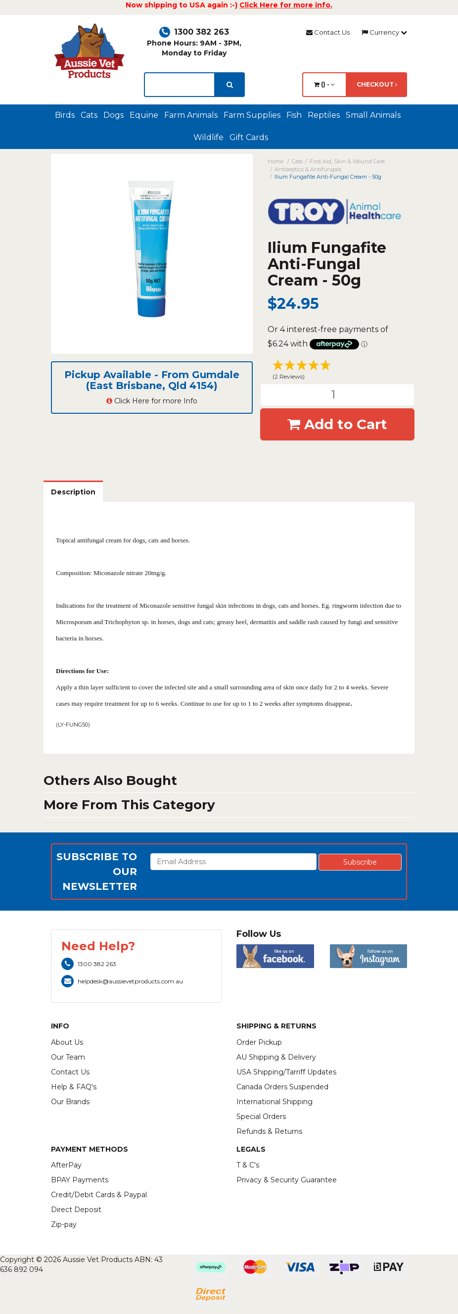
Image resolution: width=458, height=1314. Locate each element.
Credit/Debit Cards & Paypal (99, 1194)
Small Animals (373, 115)
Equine (144, 115)
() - (324, 84)
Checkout (377, 84)
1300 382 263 (194, 32)
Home (275, 161)
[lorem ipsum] (179, 84)
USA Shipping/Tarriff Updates (286, 1072)
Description (73, 491)
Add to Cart (337, 424)
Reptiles (324, 115)
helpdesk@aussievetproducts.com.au (122, 981)
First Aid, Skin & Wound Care (347, 161)
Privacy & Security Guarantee (286, 1179)
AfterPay (66, 1165)
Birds (65, 115)
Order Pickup (259, 1042)
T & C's (247, 1165)
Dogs (113, 115)
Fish (294, 115)
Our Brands (70, 1101)
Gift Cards (248, 137)
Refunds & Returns (269, 1131)
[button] (338, 371)
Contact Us (328, 32)
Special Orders (261, 1116)
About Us (67, 1042)
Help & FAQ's (73, 1086)
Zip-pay (64, 1224)
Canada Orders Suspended (282, 1086)
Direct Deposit (76, 1209)
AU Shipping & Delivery (276, 1057)
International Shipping (274, 1101)
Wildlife (208, 137)
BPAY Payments (79, 1179)
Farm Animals (191, 115)
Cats (89, 115)
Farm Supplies (252, 115)
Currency (384, 32)
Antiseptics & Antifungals (308, 169)
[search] (230, 84)
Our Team (68, 1057)
